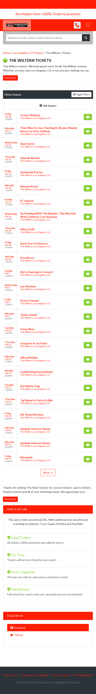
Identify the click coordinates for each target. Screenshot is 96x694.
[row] (48, 116)
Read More (10, 77)
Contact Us (10, 675)
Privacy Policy (61, 675)
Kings (87, 4)
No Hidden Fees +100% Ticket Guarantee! (48, 14)
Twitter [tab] (16, 635)
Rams (22, 4)
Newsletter (10, 4)
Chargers (33, 4)
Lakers (55, 4)
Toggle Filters (81, 94)
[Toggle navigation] (88, 25)
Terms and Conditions (35, 675)
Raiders (45, 4)
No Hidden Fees (83, 675)
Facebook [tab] (18, 627)
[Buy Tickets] (88, 117)
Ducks (77, 4)
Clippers (66, 4)
